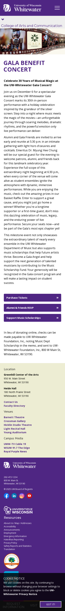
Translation (9, 549)
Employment (10, 532)
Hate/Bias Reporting (14, 539)
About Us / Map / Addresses (17, 523)
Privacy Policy (10, 542)
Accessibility (10, 526)
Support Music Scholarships (23, 317)
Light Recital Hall (14, 428)
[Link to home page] (22, 7)
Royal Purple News (15, 451)
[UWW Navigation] (57, 7)
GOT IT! (50, 604)
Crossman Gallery (15, 421)
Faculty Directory (14, 405)
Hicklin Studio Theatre (18, 425)
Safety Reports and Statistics (17, 545)
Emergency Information (15, 536)
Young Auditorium (15, 432)
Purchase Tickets (16, 297)
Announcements (12, 529)
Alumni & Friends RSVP (20, 307)
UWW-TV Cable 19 (15, 444)
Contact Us (11, 402)
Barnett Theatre (14, 417)
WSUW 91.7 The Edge (17, 447)
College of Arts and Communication (31, 26)
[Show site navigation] (3, 20)
